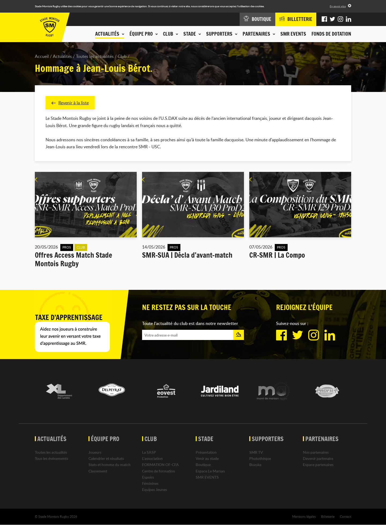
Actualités (62, 56)
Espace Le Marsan (210, 471)
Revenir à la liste (70, 103)
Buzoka (255, 464)
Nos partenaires (316, 452)
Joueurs (94, 452)
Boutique (203, 464)
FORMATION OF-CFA (160, 464)
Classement (97, 471)
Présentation (206, 452)
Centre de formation (158, 471)
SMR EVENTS (293, 33)
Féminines (150, 483)
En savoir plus (338, 6)
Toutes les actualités (95, 56)
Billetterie (328, 517)
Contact (345, 517)
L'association (152, 458)
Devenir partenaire (318, 458)
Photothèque (260, 458)
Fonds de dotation (331, 33)
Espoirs (148, 477)
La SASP (149, 452)
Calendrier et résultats (106, 458)
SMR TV (256, 452)
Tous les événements (51, 458)
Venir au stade (207, 458)
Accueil (42, 56)
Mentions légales (304, 517)
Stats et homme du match (109, 464)
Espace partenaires (318, 464)
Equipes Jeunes (154, 489)
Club (122, 56)
